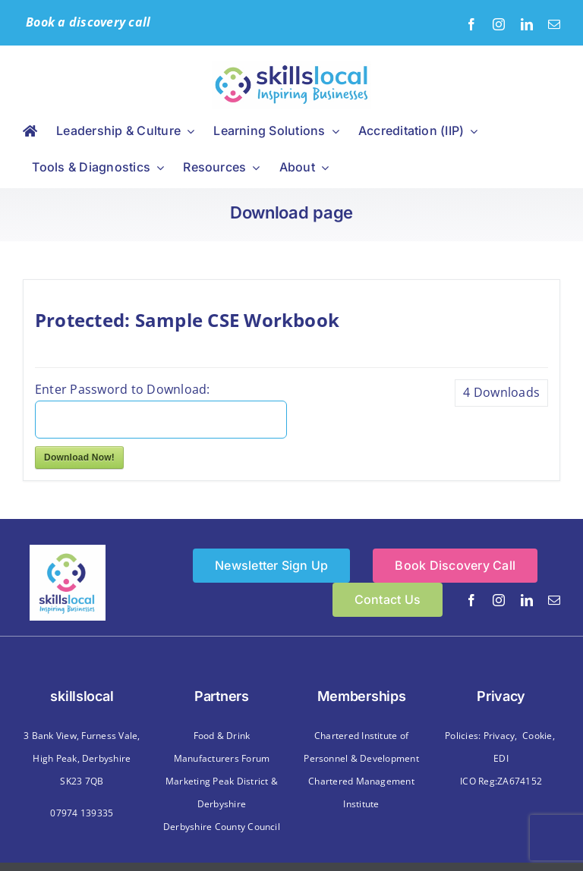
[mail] (554, 24)
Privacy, (501, 735)
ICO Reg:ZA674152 (501, 781)
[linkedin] (527, 24)
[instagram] (499, 24)
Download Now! (79, 457)
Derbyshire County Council (221, 826)
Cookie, (538, 735)
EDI (501, 758)
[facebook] (471, 24)
